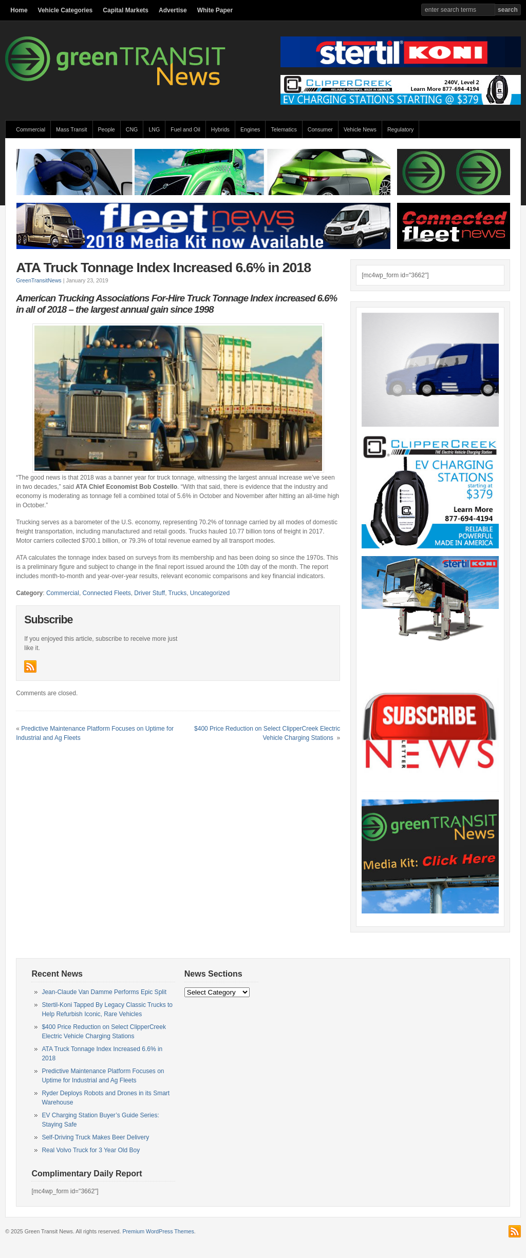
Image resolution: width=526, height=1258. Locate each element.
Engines (250, 129)
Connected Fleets (107, 593)
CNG (132, 129)
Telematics (283, 129)
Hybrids (220, 129)
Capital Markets (125, 10)
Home (18, 10)
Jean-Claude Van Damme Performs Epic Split (104, 992)
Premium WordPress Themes (158, 1231)
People (106, 129)
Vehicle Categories (65, 10)
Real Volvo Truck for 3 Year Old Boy (91, 1150)
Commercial (30, 129)
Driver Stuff (149, 593)
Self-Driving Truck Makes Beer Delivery (95, 1137)
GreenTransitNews (38, 280)
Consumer (320, 129)
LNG (154, 129)
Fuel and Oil (185, 129)
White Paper (215, 10)
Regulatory (400, 129)
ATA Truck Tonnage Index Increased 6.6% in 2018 (163, 267)
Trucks (177, 593)
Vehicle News (360, 129)
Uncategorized (210, 593)
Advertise (173, 10)
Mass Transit (71, 129)
